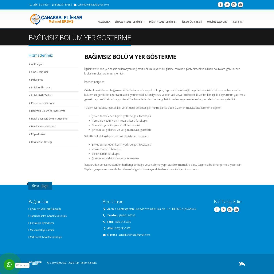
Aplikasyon (37, 64)
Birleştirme (37, 79)
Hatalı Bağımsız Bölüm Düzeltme (49, 118)
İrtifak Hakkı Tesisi (41, 87)
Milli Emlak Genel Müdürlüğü (46, 237)
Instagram (234, 4)
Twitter (227, 4)
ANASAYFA (104, 21)
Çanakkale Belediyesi (42, 223)
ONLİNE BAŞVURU (217, 21)
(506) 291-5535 (62, 4)
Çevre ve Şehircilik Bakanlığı (45, 209)
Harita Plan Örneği (41, 142)
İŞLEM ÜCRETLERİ (192, 21)
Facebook (220, 4)
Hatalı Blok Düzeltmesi (43, 126)
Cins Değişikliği (39, 72)
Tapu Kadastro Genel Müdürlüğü (48, 216)
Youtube (240, 4)
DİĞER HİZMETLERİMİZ (163, 21)
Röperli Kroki (38, 134)
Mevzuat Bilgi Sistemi (42, 230)
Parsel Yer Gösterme (43, 103)
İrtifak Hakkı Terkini (41, 95)
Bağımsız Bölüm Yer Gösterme (48, 110)
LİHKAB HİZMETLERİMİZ (129, 21)
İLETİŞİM (237, 21)
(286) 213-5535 (41, 4)
